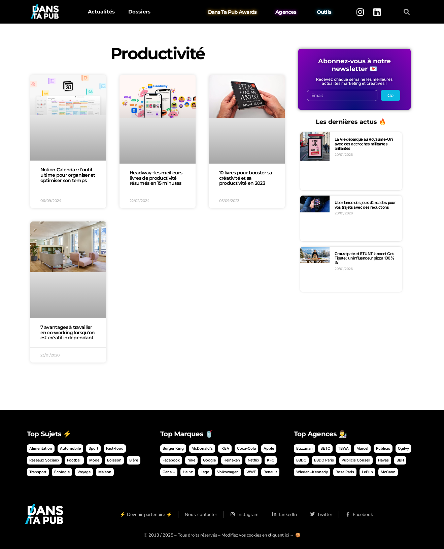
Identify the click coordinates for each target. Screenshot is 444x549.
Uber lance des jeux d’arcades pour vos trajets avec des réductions (365, 205)
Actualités (101, 11)
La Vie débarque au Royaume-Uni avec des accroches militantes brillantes (364, 144)
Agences (285, 12)
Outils (323, 12)
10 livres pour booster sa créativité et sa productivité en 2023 (245, 178)
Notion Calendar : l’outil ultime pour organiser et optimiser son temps (67, 175)
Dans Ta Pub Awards (232, 12)
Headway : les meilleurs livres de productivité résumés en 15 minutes (156, 178)
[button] (406, 12)
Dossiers (139, 11)
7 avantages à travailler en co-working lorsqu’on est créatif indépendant (67, 332)
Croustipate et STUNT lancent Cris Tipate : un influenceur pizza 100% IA (365, 258)
